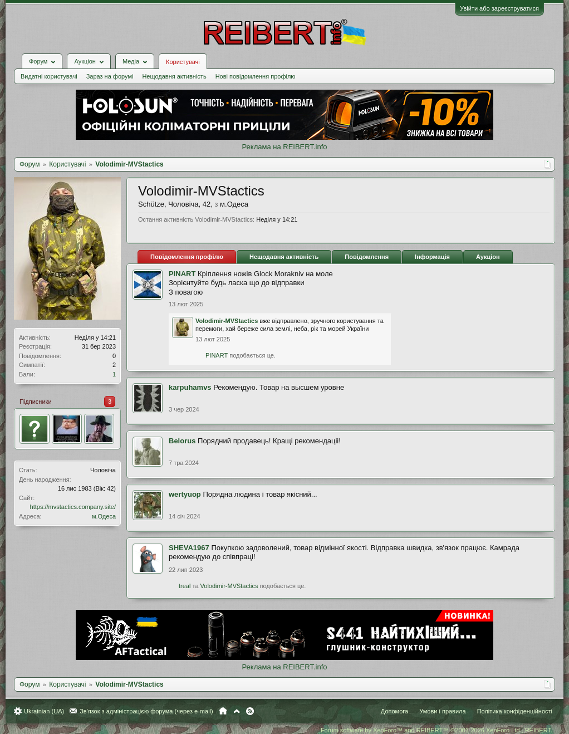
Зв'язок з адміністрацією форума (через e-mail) (146, 711)
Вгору (237, 711)
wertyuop (185, 494)
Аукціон (488, 256)
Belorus (182, 441)
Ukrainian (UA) (44, 711)
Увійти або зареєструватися (499, 8)
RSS (250, 711)
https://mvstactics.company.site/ (73, 506)
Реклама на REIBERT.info (284, 147)
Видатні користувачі (49, 76)
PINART (182, 274)
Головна (223, 711)
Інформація (432, 256)
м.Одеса (104, 516)
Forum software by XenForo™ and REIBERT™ (436, 730)
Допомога (394, 711)
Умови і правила (442, 711)
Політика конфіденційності (514, 711)
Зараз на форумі (110, 76)
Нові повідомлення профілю (255, 76)
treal (184, 586)
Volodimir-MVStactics (226, 320)
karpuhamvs (190, 387)
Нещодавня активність (174, 76)
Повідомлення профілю (186, 256)
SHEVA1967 (189, 548)
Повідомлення (367, 256)
